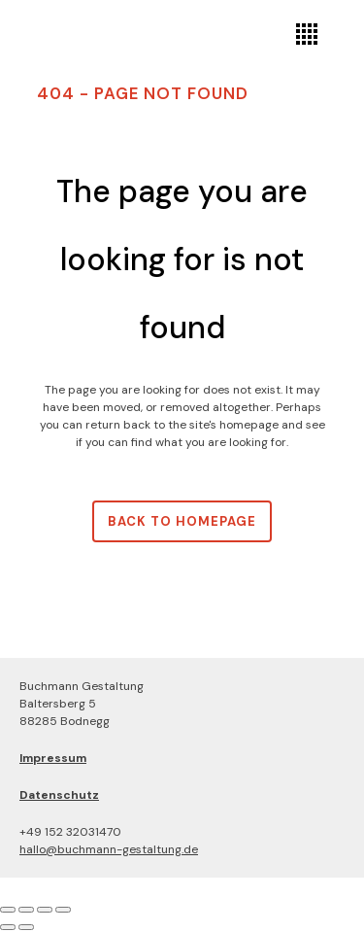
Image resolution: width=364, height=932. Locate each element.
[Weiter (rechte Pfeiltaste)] (26, 927)
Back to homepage (182, 521)
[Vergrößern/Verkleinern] (8, 910)
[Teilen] (44, 910)
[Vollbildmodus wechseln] (26, 910)
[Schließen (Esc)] (63, 910)
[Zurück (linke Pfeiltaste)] (8, 927)
